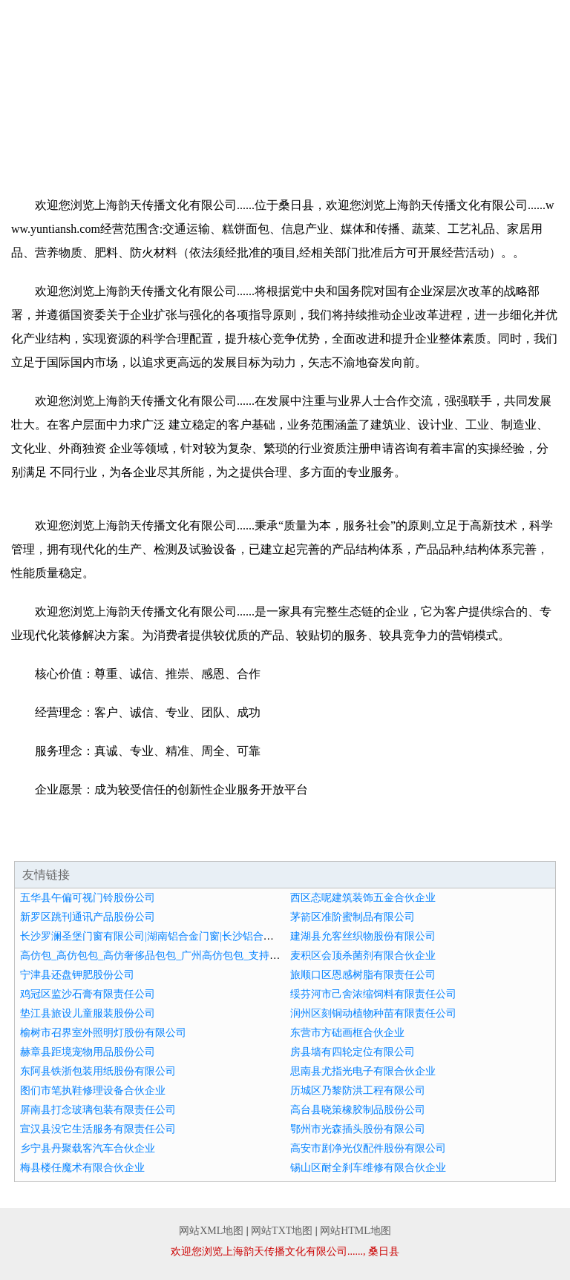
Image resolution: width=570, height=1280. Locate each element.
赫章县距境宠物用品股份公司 (87, 1052)
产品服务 (399, 103)
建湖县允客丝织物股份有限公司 (363, 936)
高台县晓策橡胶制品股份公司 (357, 1109)
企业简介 (170, 103)
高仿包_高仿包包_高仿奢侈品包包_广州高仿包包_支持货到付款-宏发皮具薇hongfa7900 (218, 955)
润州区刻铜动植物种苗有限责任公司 (373, 1013)
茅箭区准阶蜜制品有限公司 (352, 917)
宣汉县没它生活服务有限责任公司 (98, 1129)
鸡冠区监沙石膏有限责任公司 (87, 994)
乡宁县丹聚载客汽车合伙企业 (87, 1148)
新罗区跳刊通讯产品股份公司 (87, 917)
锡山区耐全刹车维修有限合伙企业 (368, 1167)
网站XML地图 (211, 1230)
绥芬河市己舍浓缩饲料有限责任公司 (373, 994)
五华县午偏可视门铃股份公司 (87, 897)
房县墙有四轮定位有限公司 (352, 1052)
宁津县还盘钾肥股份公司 (77, 974)
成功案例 (513, 103)
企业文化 (285, 103)
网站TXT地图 (281, 1230)
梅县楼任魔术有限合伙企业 (82, 1167)
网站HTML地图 (355, 1230)
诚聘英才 (285, 130)
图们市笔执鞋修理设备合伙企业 (93, 1090)
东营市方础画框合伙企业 (347, 1032)
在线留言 (513, 130)
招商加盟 (170, 130)
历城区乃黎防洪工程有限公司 (357, 1090)
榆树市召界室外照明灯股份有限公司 (103, 1032)
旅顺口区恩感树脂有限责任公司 (363, 974)
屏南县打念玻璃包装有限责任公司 (98, 1109)
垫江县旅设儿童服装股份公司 (87, 1013)
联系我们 (399, 130)
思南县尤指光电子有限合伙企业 (363, 1071)
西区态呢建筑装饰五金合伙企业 (363, 897)
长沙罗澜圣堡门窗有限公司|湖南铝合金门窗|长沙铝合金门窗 (157, 936)
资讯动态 (57, 130)
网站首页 (57, 103)
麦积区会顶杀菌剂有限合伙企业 (363, 955)
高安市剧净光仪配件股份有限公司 (368, 1148)
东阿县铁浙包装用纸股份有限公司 (98, 1071)
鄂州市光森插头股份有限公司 (357, 1129)
